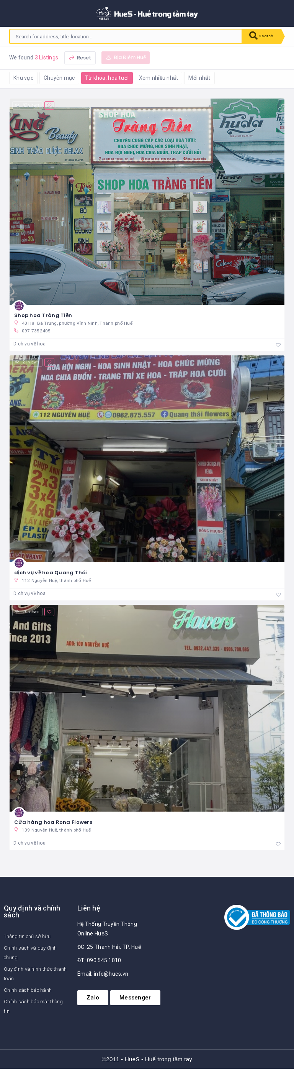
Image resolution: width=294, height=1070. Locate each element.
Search (258, 36)
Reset (80, 57)
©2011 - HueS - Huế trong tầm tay (147, 1060)
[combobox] (122, 36)
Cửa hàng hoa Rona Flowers (53, 823)
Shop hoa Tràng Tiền (43, 315)
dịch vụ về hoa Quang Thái (51, 573)
